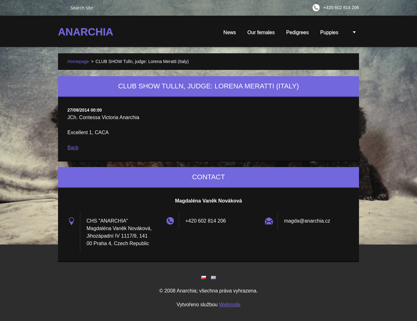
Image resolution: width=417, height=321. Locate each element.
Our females (261, 32)
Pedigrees (297, 32)
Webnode (229, 304)
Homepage (78, 61)
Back (73, 147)
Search (62, 7)
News (230, 32)
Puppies (329, 34)
